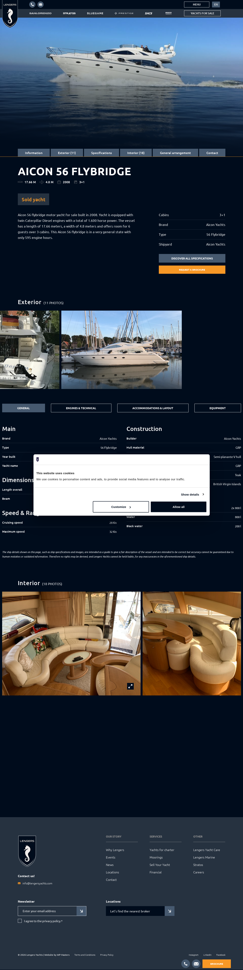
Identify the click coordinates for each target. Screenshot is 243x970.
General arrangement (175, 152)
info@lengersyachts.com (37, 883)
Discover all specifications (192, 258)
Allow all (179, 507)
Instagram (194, 955)
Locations (112, 872)
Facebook (220, 955)
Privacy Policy (106, 955)
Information (33, 152)
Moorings (156, 857)
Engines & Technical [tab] (81, 408)
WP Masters (63, 955)
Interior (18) (136, 152)
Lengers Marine (204, 857)
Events (110, 857)
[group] (121, 350)
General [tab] (23, 408)
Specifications (101, 152)
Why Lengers (115, 850)
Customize (121, 507)
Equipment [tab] (218, 408)
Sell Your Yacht (160, 865)
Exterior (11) (67, 152)
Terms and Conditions (84, 955)
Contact (212, 152)
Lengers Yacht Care (206, 850)
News (110, 865)
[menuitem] (216, 4)
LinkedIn (207, 955)
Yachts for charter (162, 850)
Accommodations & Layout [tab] (152, 408)
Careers (198, 872)
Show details (190, 494)
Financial (156, 872)
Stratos (198, 865)
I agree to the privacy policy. (43, 921)
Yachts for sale (202, 13)
